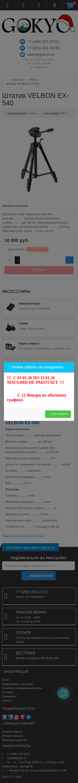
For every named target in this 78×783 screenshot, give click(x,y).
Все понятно (58, 413)
